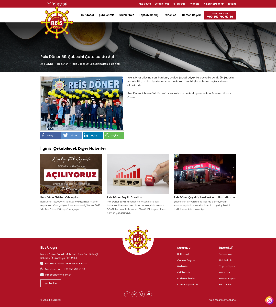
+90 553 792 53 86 (220, 17)
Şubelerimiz (106, 15)
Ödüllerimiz (183, 272)
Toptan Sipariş (148, 15)
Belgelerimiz (162, 4)
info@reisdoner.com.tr (58, 274)
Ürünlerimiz (126, 15)
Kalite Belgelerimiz (187, 284)
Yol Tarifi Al (51, 283)
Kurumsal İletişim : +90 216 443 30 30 (66, 263)
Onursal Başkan (186, 260)
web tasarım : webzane (222, 300)
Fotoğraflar (180, 4)
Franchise (170, 15)
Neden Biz (182, 266)
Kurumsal (87, 15)
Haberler (62, 64)
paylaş (47, 135)
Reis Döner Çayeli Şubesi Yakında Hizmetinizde (204, 197)
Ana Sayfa (145, 4)
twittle (70, 135)
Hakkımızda (183, 254)
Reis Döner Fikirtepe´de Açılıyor (60, 197)
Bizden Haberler (186, 278)
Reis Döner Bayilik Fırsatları (124, 197)
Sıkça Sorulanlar (214, 4)
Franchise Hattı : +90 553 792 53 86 (65, 269)
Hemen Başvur (191, 15)
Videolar (195, 4)
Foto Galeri (225, 284)
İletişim (232, 4)
